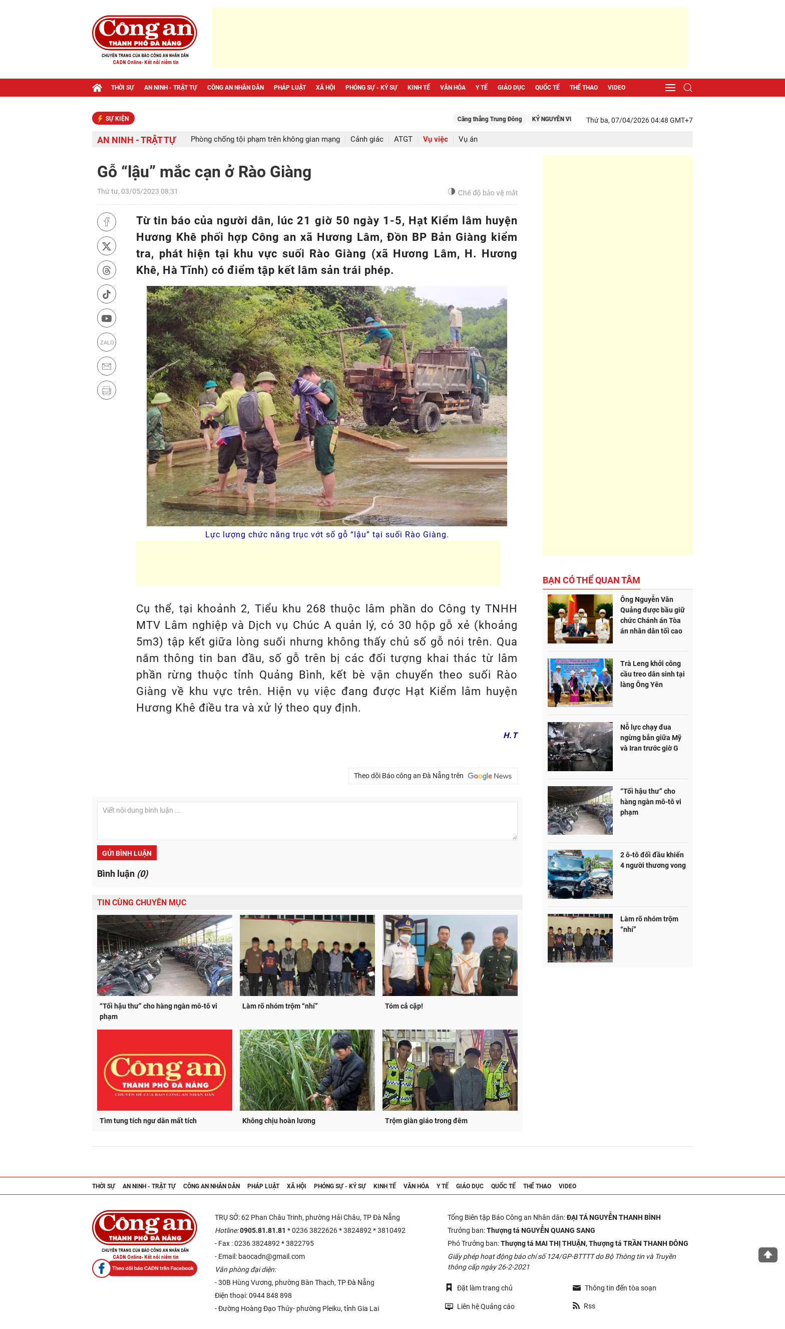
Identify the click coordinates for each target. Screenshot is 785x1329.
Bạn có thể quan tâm (591, 580)
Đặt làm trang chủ (479, 1287)
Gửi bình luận (127, 853)
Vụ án (468, 139)
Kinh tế (419, 87)
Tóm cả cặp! (404, 1006)
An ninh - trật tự (170, 87)
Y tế (482, 87)
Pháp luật (290, 87)
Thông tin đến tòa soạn (614, 1288)
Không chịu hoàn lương (278, 1121)
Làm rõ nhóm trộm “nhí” (280, 1006)
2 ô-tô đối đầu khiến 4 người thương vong (653, 860)
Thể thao (584, 87)
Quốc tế (547, 87)
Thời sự (122, 87)
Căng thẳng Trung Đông (507, 119)
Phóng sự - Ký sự (371, 87)
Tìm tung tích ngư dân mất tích (148, 1121)
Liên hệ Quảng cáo (480, 1306)
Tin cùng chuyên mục (141, 902)
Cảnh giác (366, 139)
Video (616, 87)
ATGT (403, 139)
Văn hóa (453, 87)
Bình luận (122, 873)
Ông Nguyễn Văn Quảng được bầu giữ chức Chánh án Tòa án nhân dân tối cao (652, 615)
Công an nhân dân (235, 87)
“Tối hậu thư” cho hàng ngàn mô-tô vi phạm (158, 1011)
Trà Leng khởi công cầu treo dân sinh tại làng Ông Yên (652, 674)
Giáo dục (511, 87)
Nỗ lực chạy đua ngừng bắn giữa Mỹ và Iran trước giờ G (650, 737)
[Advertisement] (450, 38)
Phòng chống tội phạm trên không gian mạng (265, 139)
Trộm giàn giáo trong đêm (426, 1121)
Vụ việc (435, 139)
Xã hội (325, 87)
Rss (584, 1306)
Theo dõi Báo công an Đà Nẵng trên (433, 776)
